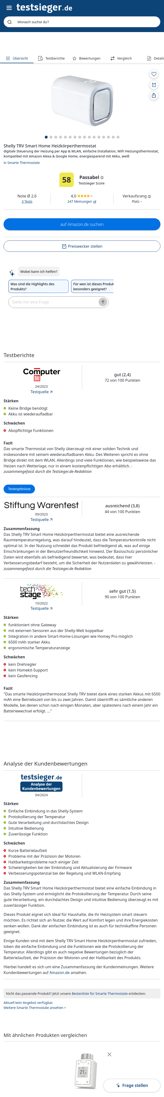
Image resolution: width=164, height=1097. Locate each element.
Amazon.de (60, 972)
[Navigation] (44, 8)
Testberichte (51, 58)
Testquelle (41, 391)
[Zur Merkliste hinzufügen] (154, 74)
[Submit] (9, 22)
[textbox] (52, 302)
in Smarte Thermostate (22, 162)
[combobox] (82, 21)
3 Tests (27, 201)
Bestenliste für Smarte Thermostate (100, 993)
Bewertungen (86, 58)
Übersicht (17, 58)
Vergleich (121, 58)
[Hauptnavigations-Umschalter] (9, 8)
